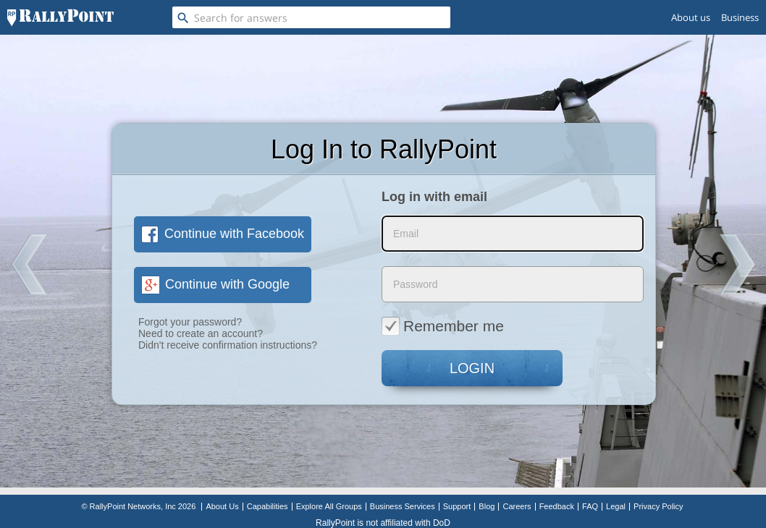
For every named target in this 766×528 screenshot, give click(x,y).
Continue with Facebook (222, 233)
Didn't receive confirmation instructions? (227, 345)
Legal (616, 506)
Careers (516, 506)
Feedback (556, 506)
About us (690, 17)
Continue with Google (215, 284)
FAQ (590, 506)
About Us (222, 506)
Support (457, 506)
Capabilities (267, 506)
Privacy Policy (658, 506)
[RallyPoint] (60, 17)
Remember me (443, 325)
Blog (486, 506)
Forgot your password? (190, 322)
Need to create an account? (200, 333)
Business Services (402, 506)
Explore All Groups (329, 506)
